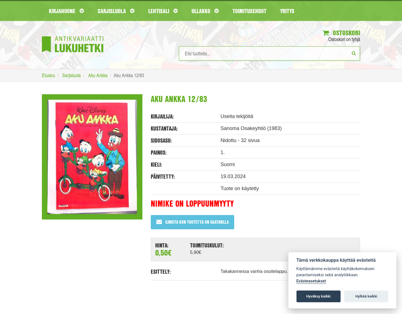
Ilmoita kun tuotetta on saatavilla (192, 222)
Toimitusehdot (249, 11)
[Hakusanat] (269, 53)
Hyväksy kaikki (318, 296)
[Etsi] (354, 53)
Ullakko (205, 11)
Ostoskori (341, 32)
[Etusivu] (72, 36)
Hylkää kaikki (366, 296)
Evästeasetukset (311, 281)
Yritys (287, 11)
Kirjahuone (66, 11)
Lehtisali (163, 11)
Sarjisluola (116, 11)
